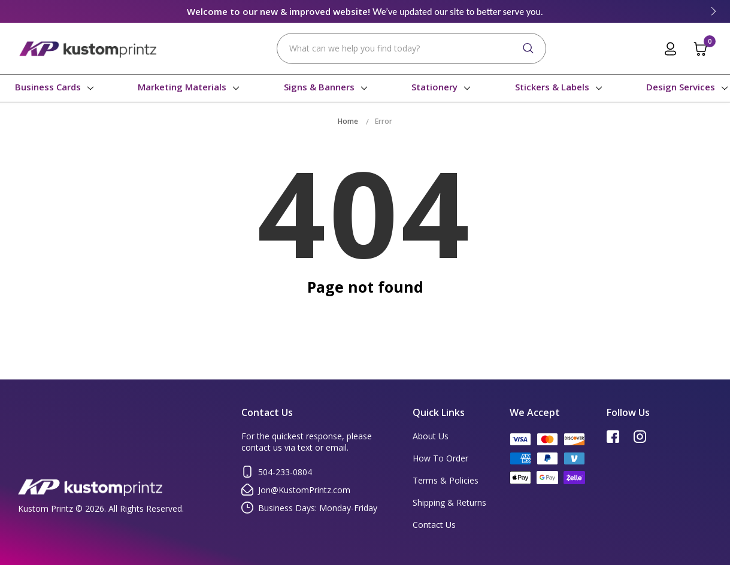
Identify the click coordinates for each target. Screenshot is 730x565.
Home (348, 121)
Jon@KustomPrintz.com (295, 490)
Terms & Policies (445, 480)
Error (383, 121)
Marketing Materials (185, 87)
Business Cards (51, 87)
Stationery (437, 87)
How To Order (440, 458)
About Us (431, 436)
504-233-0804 (276, 472)
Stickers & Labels (555, 87)
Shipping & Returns (449, 502)
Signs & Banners (322, 87)
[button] (713, 11)
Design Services (683, 87)
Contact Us (434, 524)
